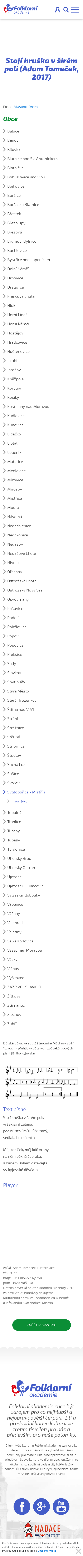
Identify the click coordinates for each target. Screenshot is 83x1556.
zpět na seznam (41, 1324)
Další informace (47, 1550)
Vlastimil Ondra (26, 107)
